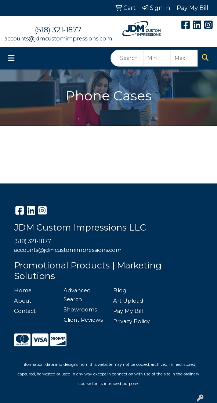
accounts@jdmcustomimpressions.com (58, 38)
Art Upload (128, 300)
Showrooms (80, 309)
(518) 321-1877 (58, 29)
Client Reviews (83, 320)
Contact (25, 311)
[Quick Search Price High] (184, 58)
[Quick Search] (127, 58)
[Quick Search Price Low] (157, 58)
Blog (119, 290)
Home (23, 290)
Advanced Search (77, 295)
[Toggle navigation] (11, 58)
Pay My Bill (128, 311)
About (22, 300)
